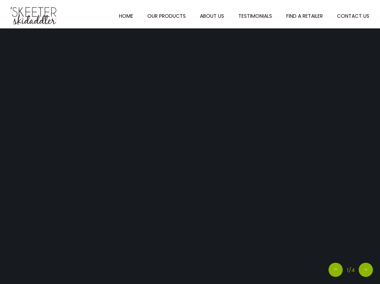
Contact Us (353, 16)
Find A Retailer (304, 16)
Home (126, 16)
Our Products (166, 16)
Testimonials (255, 16)
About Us (212, 16)
